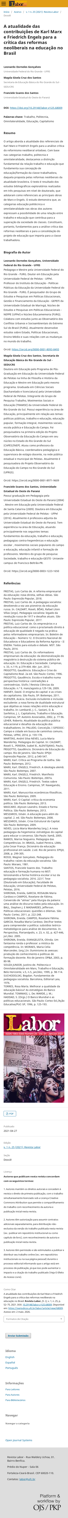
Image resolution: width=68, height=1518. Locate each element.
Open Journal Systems (18, 1440)
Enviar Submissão (18, 1335)
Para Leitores (12, 1389)
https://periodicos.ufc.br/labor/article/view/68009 (35, 1308)
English (10, 1357)
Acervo (17, 11)
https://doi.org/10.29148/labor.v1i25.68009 (36, 107)
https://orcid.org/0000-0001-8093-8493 (35, 349)
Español (10, 1362)
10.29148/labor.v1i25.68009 (37, 1304)
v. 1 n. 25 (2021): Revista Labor (42, 11)
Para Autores (12, 1394)
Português (11, 1368)
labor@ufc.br (27, 1479)
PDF (11, 1113)
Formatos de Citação (17, 1319)
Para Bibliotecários (15, 1400)
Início (6, 11)
